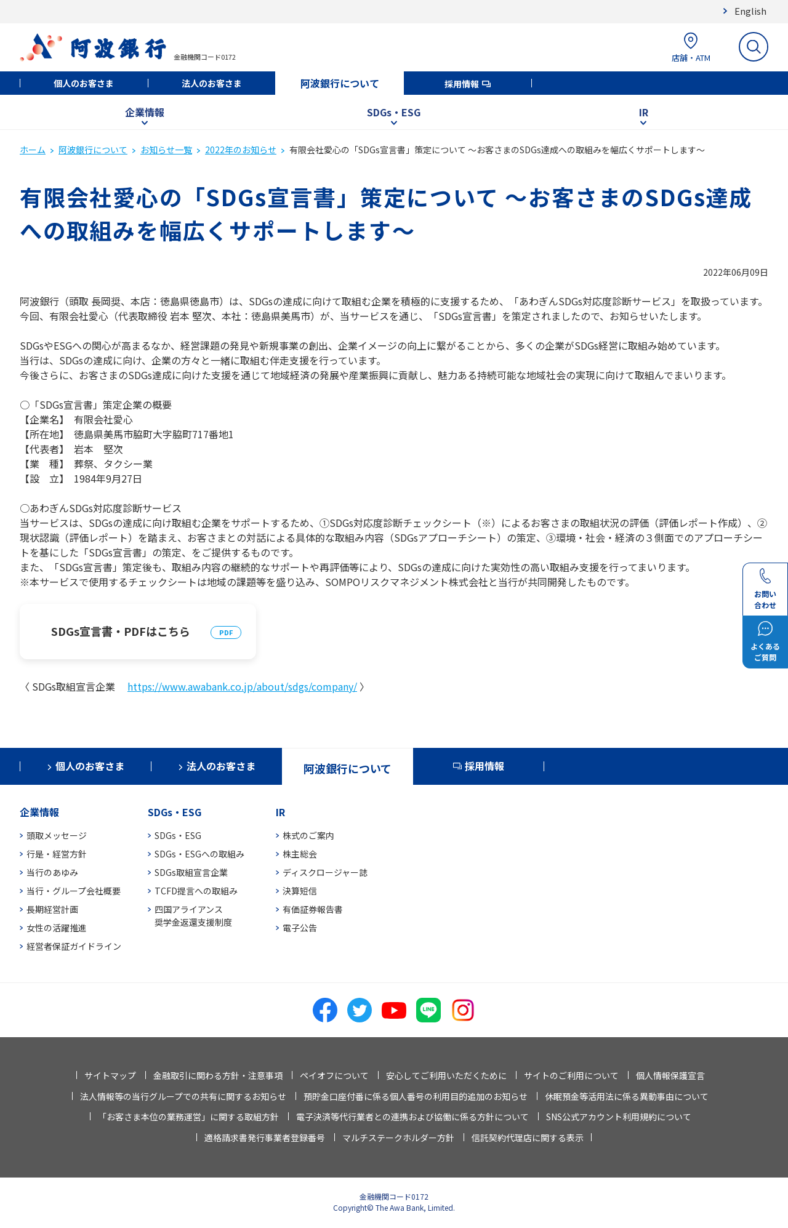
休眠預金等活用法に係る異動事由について (627, 1096)
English (750, 10)
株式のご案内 (308, 835)
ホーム (33, 149)
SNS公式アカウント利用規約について (618, 1116)
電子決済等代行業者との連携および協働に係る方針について (412, 1116)
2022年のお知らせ (240, 149)
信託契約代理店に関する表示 (528, 1137)
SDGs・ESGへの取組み (199, 854)
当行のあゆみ (52, 872)
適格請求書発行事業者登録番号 (264, 1137)
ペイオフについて (334, 1075)
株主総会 (300, 854)
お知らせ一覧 (166, 149)
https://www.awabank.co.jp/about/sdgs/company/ (242, 686)
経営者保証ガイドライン (73, 946)
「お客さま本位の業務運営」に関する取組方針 (188, 1116)
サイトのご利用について (571, 1075)
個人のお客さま (84, 83)
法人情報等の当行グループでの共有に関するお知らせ (183, 1096)
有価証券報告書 (313, 909)
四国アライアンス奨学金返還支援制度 (193, 915)
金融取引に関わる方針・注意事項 (218, 1075)
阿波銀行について (339, 83)
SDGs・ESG (393, 112)
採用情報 (461, 84)
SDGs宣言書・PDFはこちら (120, 631)
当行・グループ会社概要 (73, 891)
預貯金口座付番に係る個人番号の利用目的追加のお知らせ (416, 1096)
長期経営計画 (52, 909)
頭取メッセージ (56, 835)
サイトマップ (110, 1075)
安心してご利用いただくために (446, 1075)
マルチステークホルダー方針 (398, 1137)
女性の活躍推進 (56, 927)
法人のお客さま (212, 83)
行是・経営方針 (56, 854)
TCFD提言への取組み (196, 891)
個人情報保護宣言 (670, 1075)
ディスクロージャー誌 (325, 872)
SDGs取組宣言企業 (191, 872)
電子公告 (300, 927)
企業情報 (144, 112)
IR (643, 112)
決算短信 (300, 891)
